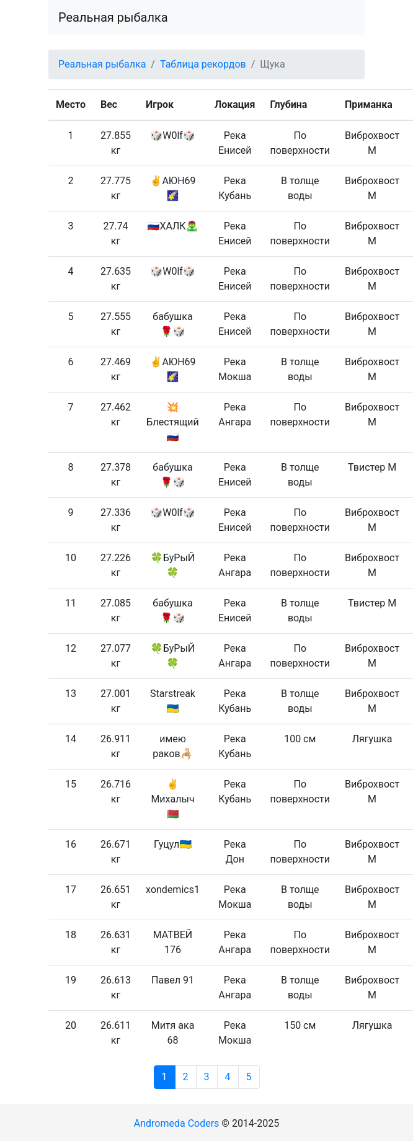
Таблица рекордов (203, 64)
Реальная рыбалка (113, 17)
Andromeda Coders (177, 1123)
